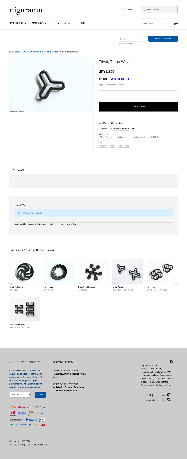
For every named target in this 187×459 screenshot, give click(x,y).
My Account (127, 9)
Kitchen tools (53, 52)
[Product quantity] (138, 95)
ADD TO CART (138, 107)
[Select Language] (132, 39)
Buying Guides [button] (66, 23)
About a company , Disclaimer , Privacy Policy (30, 444)
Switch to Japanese (163, 39)
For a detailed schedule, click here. (157, 385)
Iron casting (124, 146)
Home (11, 52)
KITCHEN (27, 52)
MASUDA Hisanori (121, 129)
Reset (40, 394)
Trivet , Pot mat (106, 137)
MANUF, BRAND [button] (42, 23)
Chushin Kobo (117, 123)
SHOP (18, 52)
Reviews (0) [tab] (18, 170)
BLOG (82, 23)
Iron (112, 146)
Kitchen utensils (39, 52)
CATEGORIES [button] (18, 23)
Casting (103, 146)
